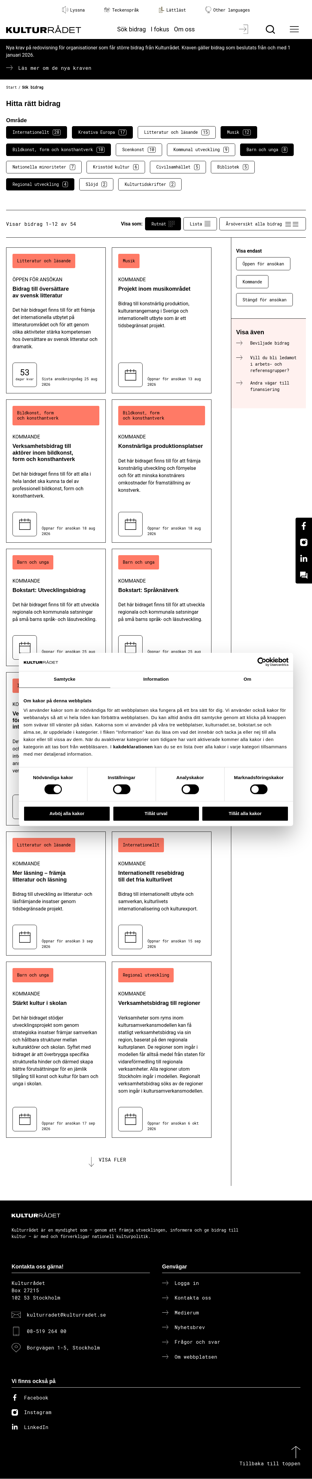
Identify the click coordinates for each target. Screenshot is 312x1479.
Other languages (227, 9)
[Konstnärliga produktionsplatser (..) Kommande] (161, 470)
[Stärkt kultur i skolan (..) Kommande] (56, 1049)
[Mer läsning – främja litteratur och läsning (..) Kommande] (56, 894)
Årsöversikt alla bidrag (263, 224)
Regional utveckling (40, 184)
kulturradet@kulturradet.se (66, 1315)
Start (11, 87)
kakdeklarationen (133, 746)
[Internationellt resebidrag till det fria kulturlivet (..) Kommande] (161, 894)
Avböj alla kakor (66, 813)
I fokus (160, 29)
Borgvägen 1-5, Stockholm (63, 1348)
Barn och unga (266, 150)
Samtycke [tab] (65, 679)
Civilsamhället (178, 167)
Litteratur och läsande (176, 132)
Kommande (252, 282)
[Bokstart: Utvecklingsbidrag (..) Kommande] (56, 607)
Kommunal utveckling (201, 150)
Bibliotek (232, 167)
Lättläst (172, 10)
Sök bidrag (131, 29)
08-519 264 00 (46, 1331)
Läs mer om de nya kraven (54, 68)
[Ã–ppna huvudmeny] (295, 29)
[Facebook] (304, 526)
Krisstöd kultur (116, 167)
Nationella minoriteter (43, 167)
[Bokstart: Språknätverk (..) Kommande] (161, 607)
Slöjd (96, 184)
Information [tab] (156, 679)
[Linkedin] (304, 559)
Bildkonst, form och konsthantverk (58, 150)
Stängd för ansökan (264, 300)
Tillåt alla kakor (245, 813)
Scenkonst (139, 150)
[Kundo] (304, 575)
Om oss (184, 29)
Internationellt (36, 132)
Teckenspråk (121, 10)
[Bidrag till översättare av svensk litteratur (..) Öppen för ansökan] (56, 320)
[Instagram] (304, 542)
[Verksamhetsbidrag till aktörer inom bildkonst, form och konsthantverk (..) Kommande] (56, 470)
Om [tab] (247, 679)
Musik (239, 132)
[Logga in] (244, 29)
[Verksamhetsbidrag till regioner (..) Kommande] (161, 1049)
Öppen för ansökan (263, 264)
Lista (200, 224)
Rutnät (163, 224)
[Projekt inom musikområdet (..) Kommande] (161, 320)
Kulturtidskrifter (150, 184)
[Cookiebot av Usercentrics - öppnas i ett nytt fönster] (262, 661)
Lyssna (73, 9)
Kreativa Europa (102, 132)
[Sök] (271, 29)
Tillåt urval (156, 813)
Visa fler (112, 1160)
